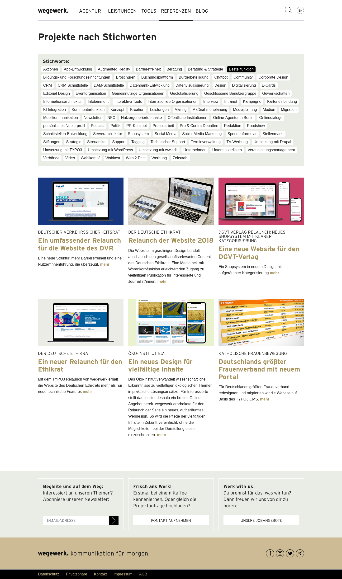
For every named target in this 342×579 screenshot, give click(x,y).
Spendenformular (242, 134)
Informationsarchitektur (62, 101)
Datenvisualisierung (192, 85)
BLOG (218, 11)
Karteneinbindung (282, 101)
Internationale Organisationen (172, 101)
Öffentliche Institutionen (187, 118)
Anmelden (114, 520)
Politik (115, 126)
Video (70, 158)
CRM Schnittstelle (73, 85)
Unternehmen (194, 150)
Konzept (117, 110)
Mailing (181, 110)
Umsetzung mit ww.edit (158, 150)
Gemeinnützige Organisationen (138, 93)
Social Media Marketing (202, 134)
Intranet (230, 101)
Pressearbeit (163, 126)
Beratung (174, 69)
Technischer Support (167, 142)
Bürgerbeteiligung (194, 77)
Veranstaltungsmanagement (271, 150)
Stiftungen (51, 142)
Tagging (138, 142)
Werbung (159, 158)
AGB (143, 574)
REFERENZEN (188, 11)
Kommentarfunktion (88, 110)
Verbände (51, 158)
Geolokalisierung (184, 93)
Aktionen (50, 69)
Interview (210, 101)
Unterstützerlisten (227, 150)
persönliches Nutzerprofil (64, 126)
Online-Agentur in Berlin (233, 118)
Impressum (123, 574)
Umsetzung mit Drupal (272, 142)
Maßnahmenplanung (209, 110)
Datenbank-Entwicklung (150, 85)
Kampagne (252, 101)
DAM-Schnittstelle (109, 85)
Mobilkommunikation (60, 118)
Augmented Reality (114, 69)
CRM (47, 85)
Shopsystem (138, 134)
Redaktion (232, 126)
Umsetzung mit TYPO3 (62, 150)
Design (220, 85)
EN (301, 10)
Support (118, 142)
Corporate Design (273, 77)
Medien (269, 110)
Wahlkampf (90, 158)
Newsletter (93, 118)
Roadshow (256, 126)
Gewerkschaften (276, 93)
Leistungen (159, 110)
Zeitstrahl (180, 158)
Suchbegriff (288, 10)
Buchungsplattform (157, 77)
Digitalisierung (244, 85)
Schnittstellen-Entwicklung (65, 134)
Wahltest (112, 158)
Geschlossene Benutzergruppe (230, 93)
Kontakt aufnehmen (171, 520)
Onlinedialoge (270, 118)
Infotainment (98, 101)
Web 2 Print (136, 158)
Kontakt (100, 574)
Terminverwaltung (206, 142)
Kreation (137, 110)
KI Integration (54, 110)
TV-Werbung (237, 142)
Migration (289, 110)
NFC (111, 118)
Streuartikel (96, 142)
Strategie (73, 142)
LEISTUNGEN (124, 11)
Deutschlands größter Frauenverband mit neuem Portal (259, 369)
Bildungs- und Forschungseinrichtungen (76, 77)
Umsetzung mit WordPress (110, 150)
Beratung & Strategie (205, 69)
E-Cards (269, 85)
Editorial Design (56, 93)
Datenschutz (48, 574)
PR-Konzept (136, 126)
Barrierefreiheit (148, 69)
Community (243, 77)
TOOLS (155, 11)
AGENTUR (90, 11)
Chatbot (221, 77)
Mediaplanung (245, 110)
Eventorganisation (91, 93)
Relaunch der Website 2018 (171, 240)
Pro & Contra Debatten (199, 126)
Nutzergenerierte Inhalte (141, 118)
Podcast (98, 126)
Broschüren (125, 77)
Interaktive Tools (128, 101)
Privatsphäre (76, 574)
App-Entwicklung (78, 69)
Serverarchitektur (107, 134)
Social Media (165, 134)
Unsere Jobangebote (261, 520)
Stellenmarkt (273, 134)
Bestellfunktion (241, 69)
